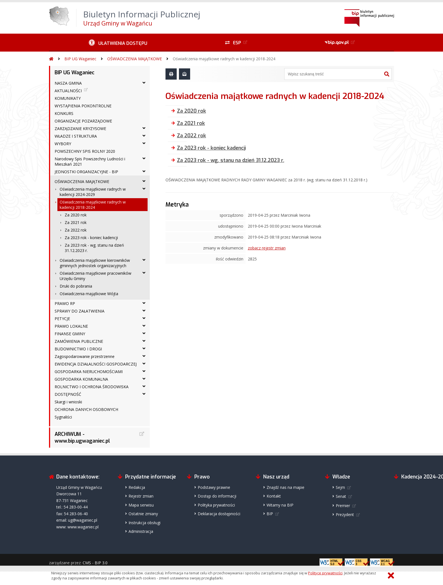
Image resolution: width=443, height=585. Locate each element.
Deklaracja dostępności (219, 513)
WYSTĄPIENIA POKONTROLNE (83, 105)
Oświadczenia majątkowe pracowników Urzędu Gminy (95, 275)
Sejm (340, 487)
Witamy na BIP (280, 505)
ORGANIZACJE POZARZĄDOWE (83, 121)
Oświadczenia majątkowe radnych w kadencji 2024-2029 (93, 191)
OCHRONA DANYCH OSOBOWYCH (86, 409)
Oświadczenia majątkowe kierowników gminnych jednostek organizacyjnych (95, 263)
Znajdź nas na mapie (285, 487)
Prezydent (345, 514)
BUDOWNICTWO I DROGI (78, 349)
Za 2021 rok (76, 222)
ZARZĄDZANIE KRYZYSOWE (80, 128)
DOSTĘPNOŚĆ (68, 394)
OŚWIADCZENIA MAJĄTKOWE (134, 58)
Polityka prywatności (216, 505)
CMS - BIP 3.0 (95, 562)
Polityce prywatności (325, 572)
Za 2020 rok (76, 215)
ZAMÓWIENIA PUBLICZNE (79, 341)
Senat (341, 496)
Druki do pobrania (76, 286)
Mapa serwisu (141, 505)
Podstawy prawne (214, 487)
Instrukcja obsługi (144, 522)
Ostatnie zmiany (143, 513)
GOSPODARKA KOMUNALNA (81, 379)
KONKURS (64, 113)
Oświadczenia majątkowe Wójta (89, 293)
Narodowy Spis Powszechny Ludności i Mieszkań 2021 (90, 161)
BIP (270, 513)
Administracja (141, 531)
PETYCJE (62, 318)
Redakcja (137, 487)
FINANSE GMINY (70, 333)
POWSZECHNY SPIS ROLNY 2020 (85, 151)
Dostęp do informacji (217, 496)
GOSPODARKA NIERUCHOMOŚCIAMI (89, 371)
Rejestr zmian (141, 496)
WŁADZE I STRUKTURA (76, 136)
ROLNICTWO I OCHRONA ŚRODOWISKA (92, 386)
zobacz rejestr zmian (267, 248)
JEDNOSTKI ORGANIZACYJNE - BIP (86, 171)
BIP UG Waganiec (80, 58)
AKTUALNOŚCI (68, 90)
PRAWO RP (65, 303)
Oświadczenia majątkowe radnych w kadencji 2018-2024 (224, 58)
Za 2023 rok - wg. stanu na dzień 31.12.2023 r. (94, 247)
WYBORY (63, 143)
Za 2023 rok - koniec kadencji (91, 237)
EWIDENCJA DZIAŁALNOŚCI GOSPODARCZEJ (96, 364)
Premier (343, 505)
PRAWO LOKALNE (71, 326)
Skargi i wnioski (68, 401)
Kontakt (274, 496)
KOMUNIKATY (68, 98)
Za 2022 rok (76, 230)
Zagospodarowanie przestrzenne (85, 356)
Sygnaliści (63, 417)
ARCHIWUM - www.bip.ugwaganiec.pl (82, 437)
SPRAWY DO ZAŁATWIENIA (79, 311)
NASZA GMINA (68, 83)
